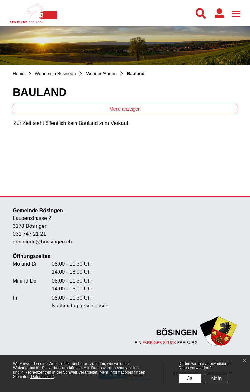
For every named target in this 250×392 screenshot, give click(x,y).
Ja (190, 378)
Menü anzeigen (125, 109)
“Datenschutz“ (42, 376)
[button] (202, 14)
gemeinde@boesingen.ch (42, 241)
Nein (216, 378)
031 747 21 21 (29, 234)
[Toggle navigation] (235, 13)
